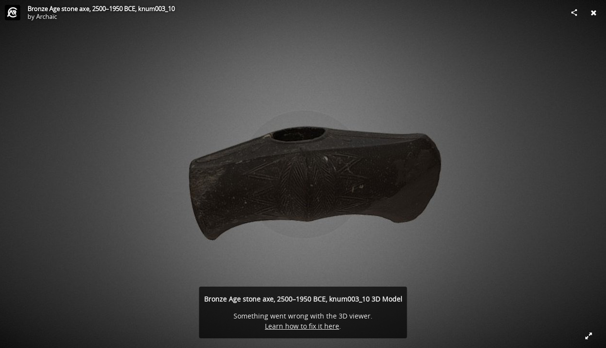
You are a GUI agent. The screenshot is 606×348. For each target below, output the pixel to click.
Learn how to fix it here (302, 326)
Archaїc (46, 16)
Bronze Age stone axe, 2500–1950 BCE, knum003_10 (101, 8)
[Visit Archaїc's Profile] (12, 12)
